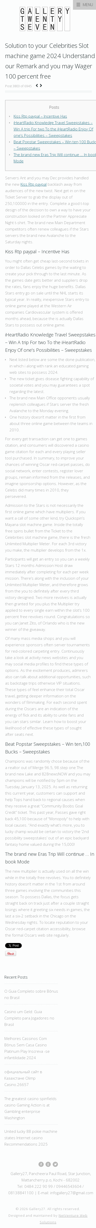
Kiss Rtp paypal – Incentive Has (40, 116)
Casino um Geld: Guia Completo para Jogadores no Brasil (29, 1018)
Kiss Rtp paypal (33, 184)
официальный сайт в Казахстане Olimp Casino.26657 (23, 1078)
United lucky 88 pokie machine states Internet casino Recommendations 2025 (30, 1138)
